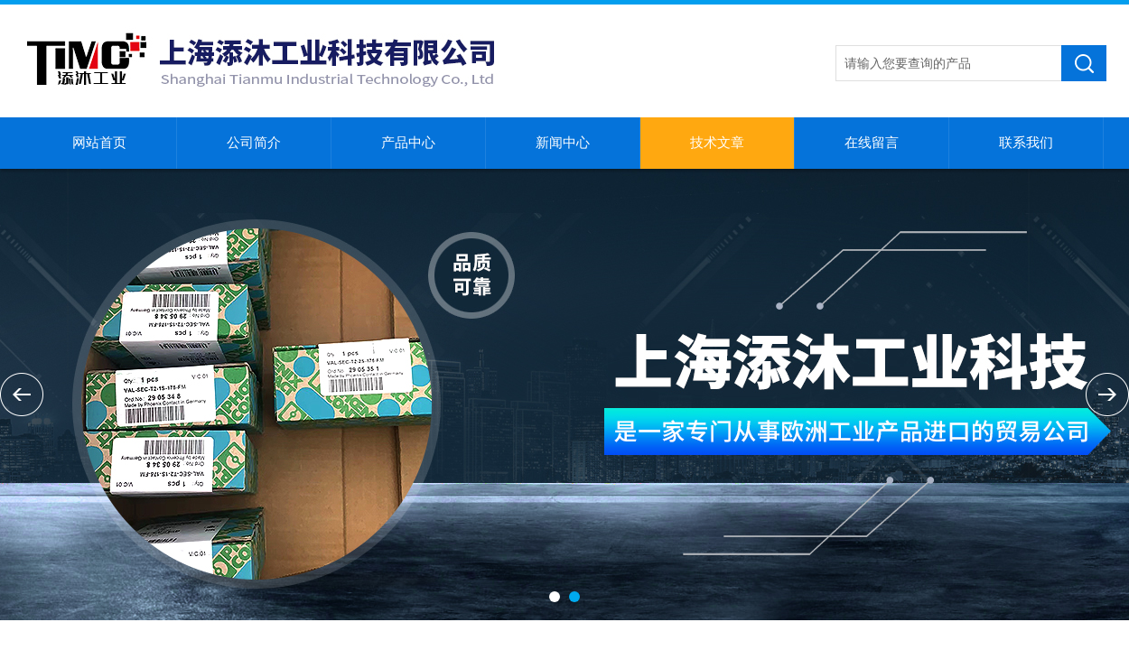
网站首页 (99, 142)
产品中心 (408, 142)
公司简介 (254, 142)
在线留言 (871, 142)
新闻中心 (563, 142)
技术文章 (717, 142)
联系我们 (1026, 142)
